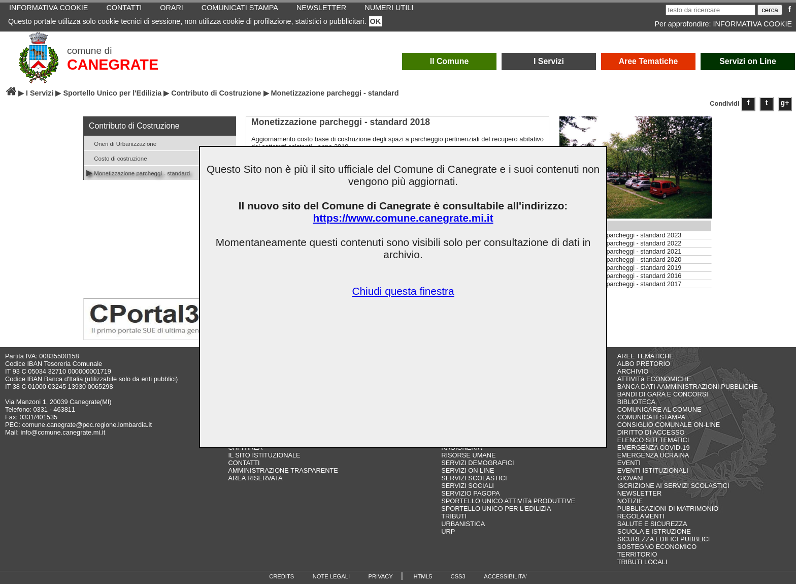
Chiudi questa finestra (403, 291)
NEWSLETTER (639, 493)
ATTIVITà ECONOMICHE (654, 379)
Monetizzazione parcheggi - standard (138, 172)
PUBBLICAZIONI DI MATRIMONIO (668, 508)
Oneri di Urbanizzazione (121, 143)
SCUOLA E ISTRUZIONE (654, 531)
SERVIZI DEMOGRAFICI (477, 463)
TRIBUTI (454, 516)
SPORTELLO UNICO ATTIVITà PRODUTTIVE (508, 501)
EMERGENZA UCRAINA (653, 455)
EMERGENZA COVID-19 (653, 447)
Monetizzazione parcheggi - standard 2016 (620, 276)
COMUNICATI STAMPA (651, 417)
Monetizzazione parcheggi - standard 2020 (620, 259)
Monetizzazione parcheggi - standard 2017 (620, 284)
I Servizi (549, 61)
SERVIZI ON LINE (467, 470)
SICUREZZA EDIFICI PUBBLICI (663, 539)
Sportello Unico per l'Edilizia (112, 93)
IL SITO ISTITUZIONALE (264, 455)
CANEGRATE (112, 64)
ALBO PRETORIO (643, 363)
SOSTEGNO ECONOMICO (656, 546)
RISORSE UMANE (468, 455)
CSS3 (458, 576)
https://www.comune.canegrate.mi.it (403, 218)
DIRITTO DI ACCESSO (651, 432)
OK (375, 21)
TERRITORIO (637, 554)
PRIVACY (381, 576)
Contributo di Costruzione (216, 93)
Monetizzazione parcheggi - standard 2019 (620, 267)
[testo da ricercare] (710, 10)
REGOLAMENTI (641, 516)
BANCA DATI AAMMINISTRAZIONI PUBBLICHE (687, 386)
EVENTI (629, 463)
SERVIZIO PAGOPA (470, 493)
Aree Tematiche (648, 61)
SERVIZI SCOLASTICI (474, 478)
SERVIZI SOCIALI (467, 485)
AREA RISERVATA (255, 478)
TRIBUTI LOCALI (642, 562)
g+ (785, 103)
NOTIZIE (630, 501)
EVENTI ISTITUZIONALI (652, 470)
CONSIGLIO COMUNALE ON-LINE (668, 424)
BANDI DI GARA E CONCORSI (662, 394)
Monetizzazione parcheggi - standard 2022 (620, 243)
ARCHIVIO (633, 371)
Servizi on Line (747, 61)
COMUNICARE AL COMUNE (659, 409)
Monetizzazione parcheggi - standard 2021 (620, 251)
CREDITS (281, 576)
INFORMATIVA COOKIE (752, 24)
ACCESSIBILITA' (505, 576)
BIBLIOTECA (636, 402)
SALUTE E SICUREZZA (652, 524)
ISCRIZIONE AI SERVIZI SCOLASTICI (673, 485)
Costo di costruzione (116, 157)
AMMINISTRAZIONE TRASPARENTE (283, 470)
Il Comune (449, 61)
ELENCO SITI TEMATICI (653, 440)
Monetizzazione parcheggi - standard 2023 (620, 235)
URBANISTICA (463, 524)
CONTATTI (243, 463)
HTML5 (422, 576)
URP (448, 531)
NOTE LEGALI (331, 576)
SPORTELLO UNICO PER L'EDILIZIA (496, 508)
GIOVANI (630, 478)
